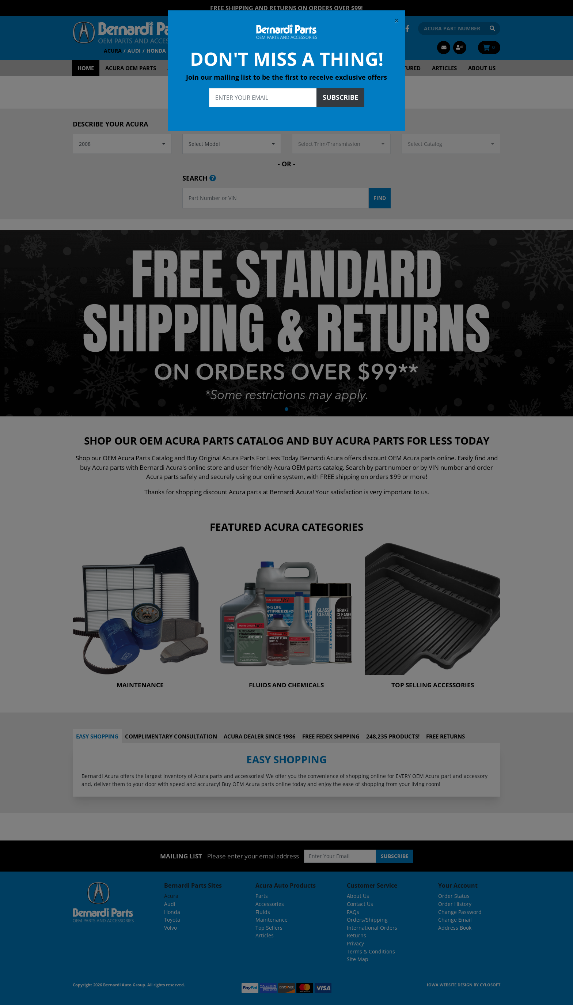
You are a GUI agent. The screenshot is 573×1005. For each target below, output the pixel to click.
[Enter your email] (263, 94)
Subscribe (340, 94)
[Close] (396, 17)
